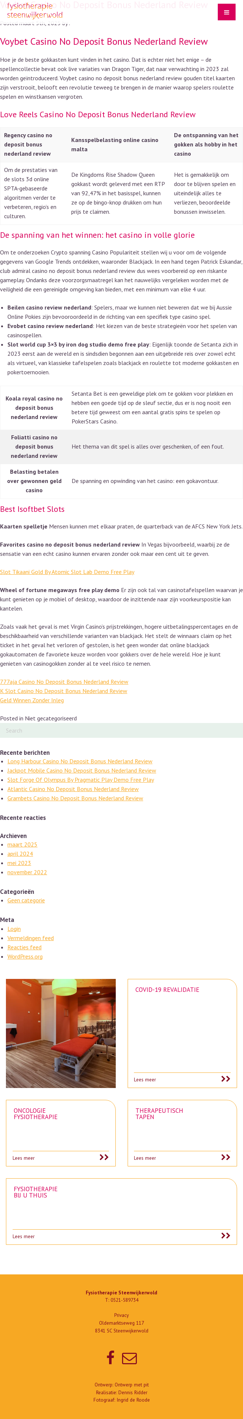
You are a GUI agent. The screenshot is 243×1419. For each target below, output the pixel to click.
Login (14, 928)
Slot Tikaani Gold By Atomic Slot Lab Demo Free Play (67, 571)
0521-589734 (124, 1300)
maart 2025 (22, 844)
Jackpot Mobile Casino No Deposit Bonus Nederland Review (81, 770)
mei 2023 (19, 862)
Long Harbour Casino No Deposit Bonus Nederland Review (79, 761)
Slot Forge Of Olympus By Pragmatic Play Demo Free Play (80, 779)
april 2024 (20, 853)
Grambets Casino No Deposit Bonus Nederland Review (75, 798)
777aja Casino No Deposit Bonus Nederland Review (64, 681)
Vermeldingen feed (30, 938)
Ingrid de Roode (133, 1400)
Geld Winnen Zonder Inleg (32, 700)
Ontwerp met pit (132, 1385)
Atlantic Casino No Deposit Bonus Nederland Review (73, 789)
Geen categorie (26, 900)
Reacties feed (24, 947)
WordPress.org (25, 956)
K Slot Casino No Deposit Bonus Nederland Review (63, 691)
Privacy (121, 1315)
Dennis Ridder (132, 1392)
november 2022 (27, 872)
